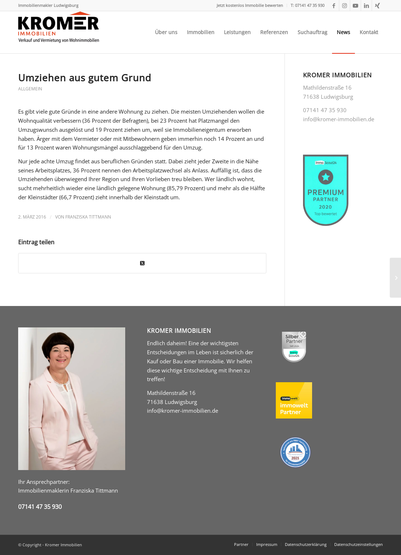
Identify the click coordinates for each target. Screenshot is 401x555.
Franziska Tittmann (88, 217)
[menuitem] (250, 5)
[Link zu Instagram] (344, 5)
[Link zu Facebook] (333, 5)
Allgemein (30, 89)
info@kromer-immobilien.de (182, 410)
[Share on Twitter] (142, 263)
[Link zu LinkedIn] (366, 5)
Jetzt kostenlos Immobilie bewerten (250, 5)
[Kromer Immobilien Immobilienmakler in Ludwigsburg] (58, 32)
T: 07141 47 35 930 (307, 5)
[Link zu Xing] (377, 5)
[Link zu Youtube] (355, 5)
